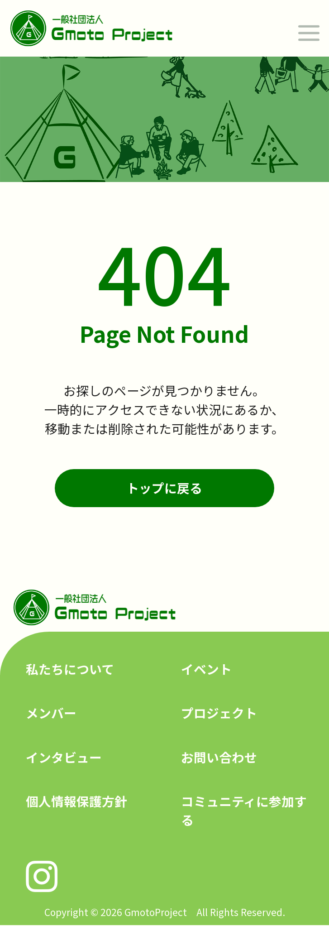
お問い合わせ (219, 757)
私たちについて (70, 669)
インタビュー (64, 757)
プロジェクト (219, 713)
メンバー (51, 713)
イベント (206, 669)
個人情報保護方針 (76, 801)
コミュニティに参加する (244, 810)
